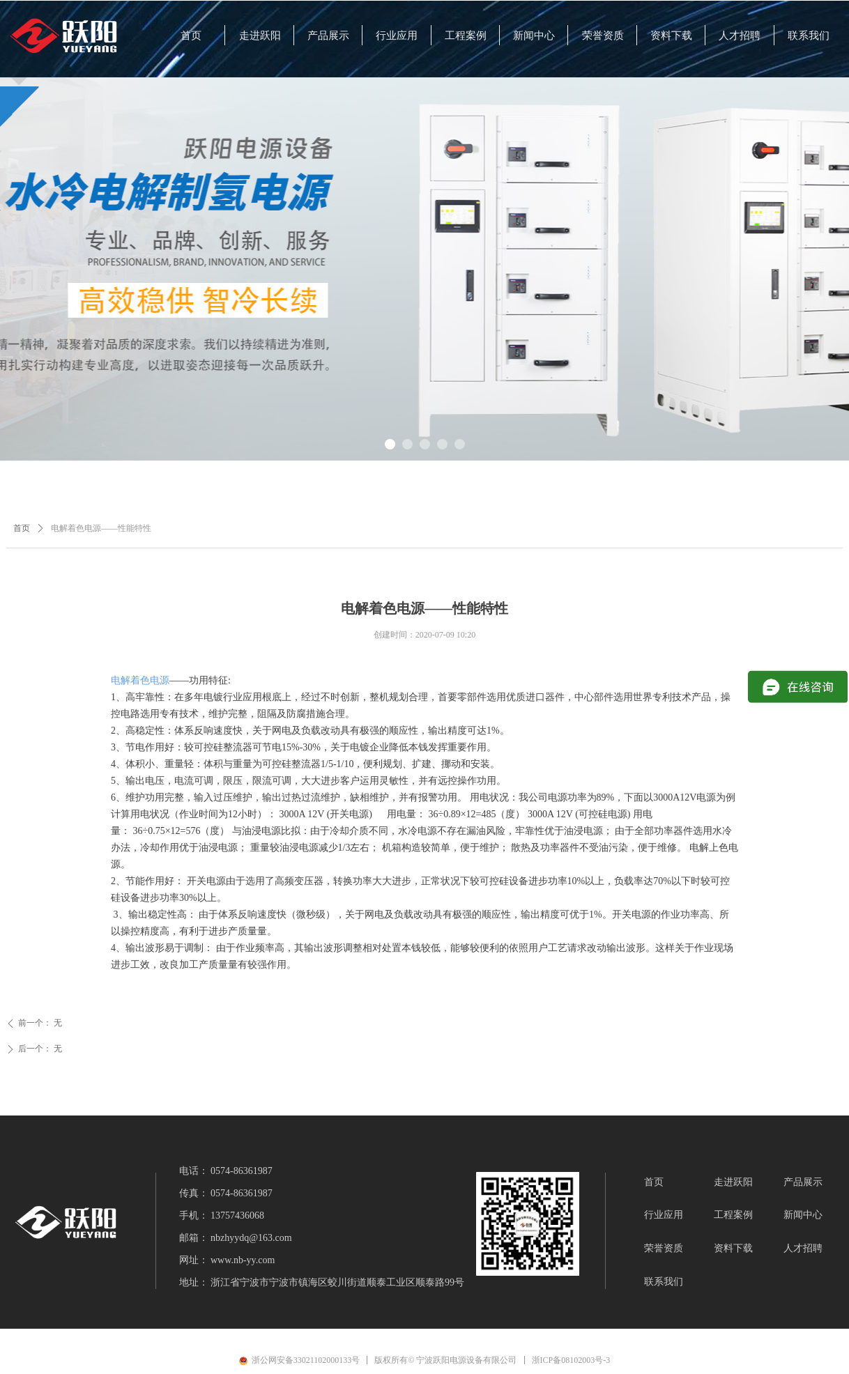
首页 (21, 528)
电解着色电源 (140, 680)
